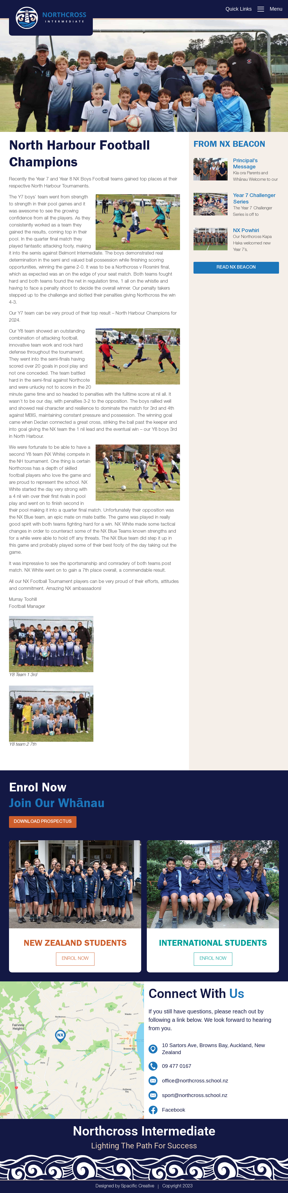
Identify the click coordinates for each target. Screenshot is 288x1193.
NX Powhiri (246, 230)
